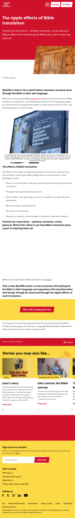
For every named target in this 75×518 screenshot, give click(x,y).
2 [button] (39, 409)
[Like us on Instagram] (13, 495)
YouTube (47, 279)
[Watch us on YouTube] (26, 495)
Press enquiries (33, 503)
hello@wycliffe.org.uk (11, 476)
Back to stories (10, 78)
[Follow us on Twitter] (8, 495)
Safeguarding (68, 503)
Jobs (3, 503)
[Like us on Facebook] (3, 495)
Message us (7, 472)
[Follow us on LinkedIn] (19, 495)
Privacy (58, 503)
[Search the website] (47, 4)
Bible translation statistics (17, 503)
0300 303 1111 (7, 480)
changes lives (35, 98)
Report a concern (46, 503)
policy (18, 453)
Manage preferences (9, 507)
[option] (20, 384)
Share (68, 342)
